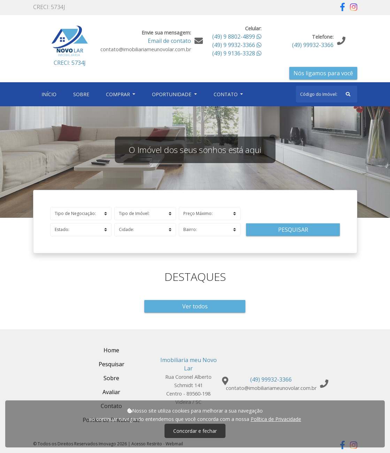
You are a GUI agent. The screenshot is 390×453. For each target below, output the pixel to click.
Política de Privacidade (276, 419)
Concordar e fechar (195, 431)
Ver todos (195, 306)
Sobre (82, 94)
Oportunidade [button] (172, 94)
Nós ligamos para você (323, 73)
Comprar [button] (118, 94)
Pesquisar (293, 229)
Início (50, 94)
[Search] (326, 94)
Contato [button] (226, 94)
